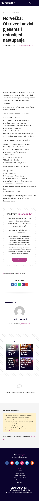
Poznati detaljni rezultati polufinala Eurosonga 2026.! (11, 363)
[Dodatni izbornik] (35, 3)
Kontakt (19, 482)
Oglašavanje (20, 480)
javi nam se (12, 430)
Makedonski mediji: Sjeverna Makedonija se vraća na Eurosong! (26, 349)
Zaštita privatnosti (20, 477)
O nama (19, 471)
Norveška (22, 273)
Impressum (20, 473)
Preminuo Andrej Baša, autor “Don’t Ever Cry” (12, 351)
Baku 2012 (14, 273)
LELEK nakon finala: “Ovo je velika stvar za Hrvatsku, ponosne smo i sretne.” (26, 363)
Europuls (7, 273)
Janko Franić (25, 324)
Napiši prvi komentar (26, 45)
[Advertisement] (19, 69)
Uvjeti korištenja (20, 475)
